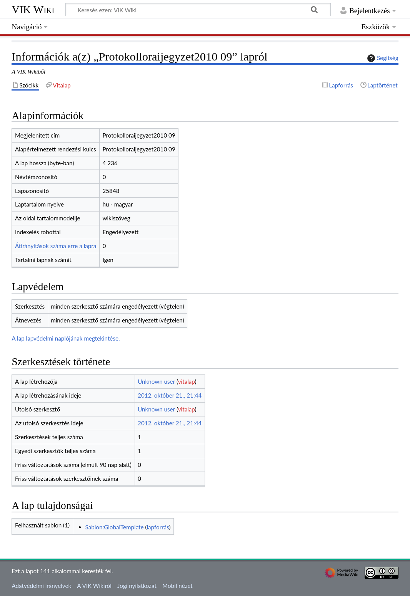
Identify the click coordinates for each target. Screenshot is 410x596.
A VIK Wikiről (94, 585)
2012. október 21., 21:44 (170, 395)
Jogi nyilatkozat (137, 585)
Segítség (381, 58)
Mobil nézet (177, 585)
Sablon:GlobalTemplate (114, 527)
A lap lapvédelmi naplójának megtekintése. (66, 338)
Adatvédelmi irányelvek (41, 585)
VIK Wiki (33, 9)
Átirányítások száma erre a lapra (55, 245)
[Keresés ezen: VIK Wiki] (198, 9)
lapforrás (158, 527)
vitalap (186, 381)
